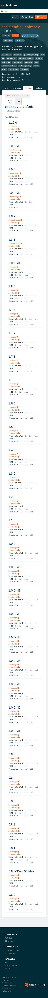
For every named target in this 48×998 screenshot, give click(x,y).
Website (8, 40)
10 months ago (15, 220)
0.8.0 (11, 894)
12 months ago (15, 243)
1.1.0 (11, 520)
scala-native (28, 62)
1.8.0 (11, 286)
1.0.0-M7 (14, 590)
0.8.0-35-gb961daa (21, 871)
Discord (8, 941)
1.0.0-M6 (14, 614)
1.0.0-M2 (14, 707)
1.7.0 (11, 380)
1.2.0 (11, 497)
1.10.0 (12, 122)
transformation (17, 62)
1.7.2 (11, 333)
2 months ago (14, 150)
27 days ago (13, 126)
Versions (28, 88)
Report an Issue (10, 953)
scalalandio (11, 26)
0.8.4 (11, 777)
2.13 (22, 74)
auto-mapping (6, 55)
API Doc (15, 17)
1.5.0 (11, 427)
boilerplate (24, 69)
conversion (17, 55)
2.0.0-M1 (14, 263)
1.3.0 (11, 473)
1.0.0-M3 (14, 684)
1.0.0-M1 (14, 731)
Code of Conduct (10, 965)
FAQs (6, 962)
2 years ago (13, 547)
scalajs (4, 69)
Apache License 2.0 (30, 36)
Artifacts (17, 88)
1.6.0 (11, 403)
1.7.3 (11, 310)
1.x (19, 77)
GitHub (20, 40)
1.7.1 (11, 356)
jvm (3, 58)
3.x (17, 74)
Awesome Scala (27, 17)
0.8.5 (11, 754)
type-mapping (13, 69)
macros (36, 66)
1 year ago (13, 267)
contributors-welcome (9, 66)
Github (8, 938)
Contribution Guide (11, 950)
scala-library (6, 62)
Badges (38, 88)
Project (6, 88)
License (7, 968)
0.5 (23, 80)
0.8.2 (11, 824)
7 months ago (14, 196)
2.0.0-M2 (14, 193)
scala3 (43, 55)
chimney (32, 26)
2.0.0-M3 (14, 146)
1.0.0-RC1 (15, 567)
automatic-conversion (26, 58)
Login (41, 17)
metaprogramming (25, 66)
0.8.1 (11, 848)
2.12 (28, 74)
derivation (39, 58)
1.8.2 (11, 216)
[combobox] (17, 96)
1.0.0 (11, 543)
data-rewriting (11, 58)
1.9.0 (11, 169)
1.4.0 (11, 450)
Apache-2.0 (14, 129)
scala (36, 62)
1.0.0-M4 (14, 660)
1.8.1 (11, 239)
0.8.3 (11, 801)
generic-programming (31, 55)
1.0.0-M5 (14, 637)
